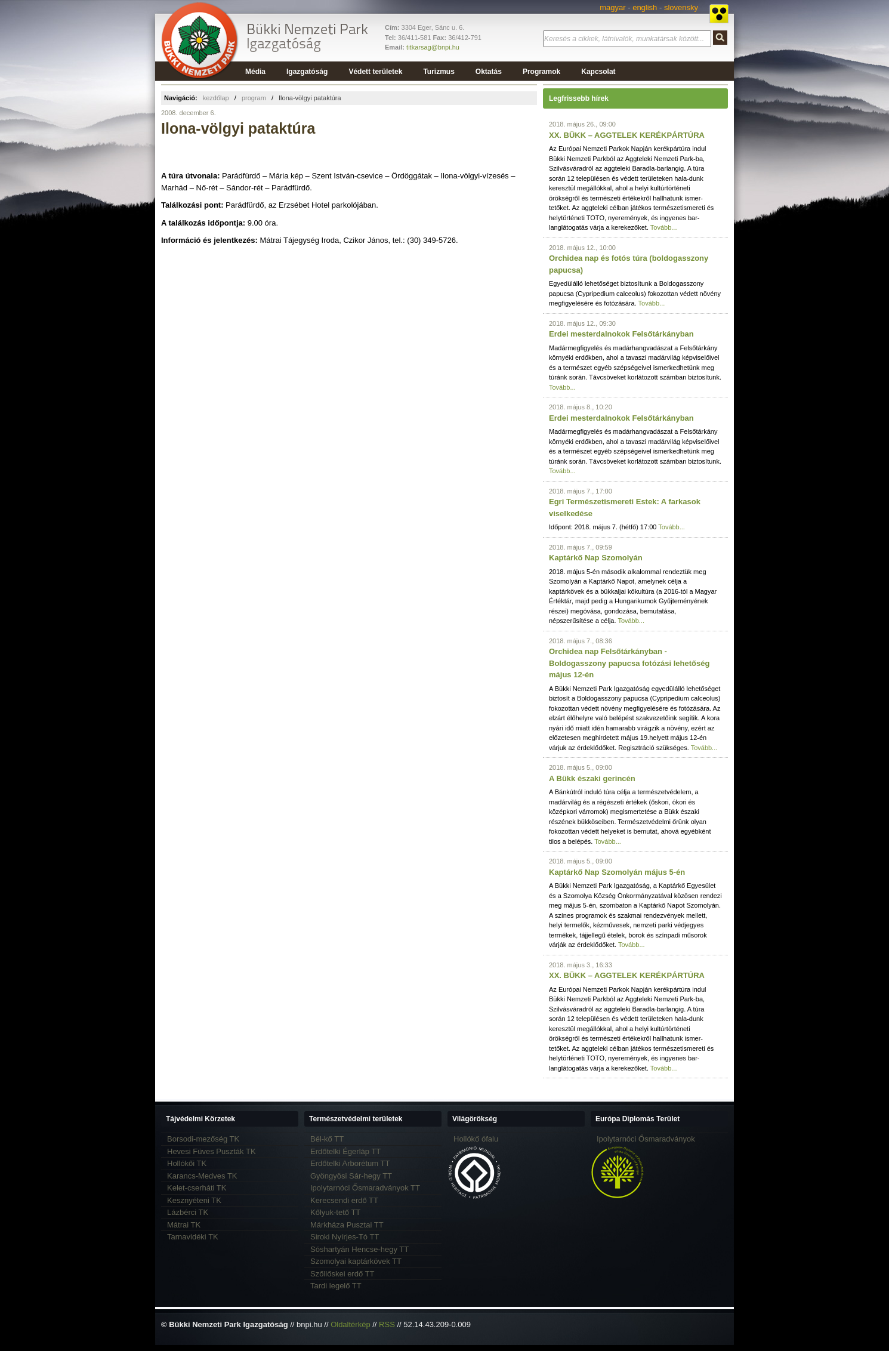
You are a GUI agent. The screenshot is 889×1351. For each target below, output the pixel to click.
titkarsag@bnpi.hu (432, 47)
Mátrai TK (183, 1224)
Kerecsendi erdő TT (344, 1200)
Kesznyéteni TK (194, 1200)
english (644, 7)
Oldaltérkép (350, 1324)
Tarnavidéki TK (192, 1236)
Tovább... (663, 227)
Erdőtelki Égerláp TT (345, 1151)
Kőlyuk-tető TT (335, 1212)
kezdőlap (216, 97)
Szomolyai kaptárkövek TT (356, 1261)
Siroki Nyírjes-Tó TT (344, 1236)
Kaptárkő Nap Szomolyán (596, 557)
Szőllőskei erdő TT (342, 1273)
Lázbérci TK (187, 1212)
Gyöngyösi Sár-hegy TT (351, 1175)
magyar (612, 7)
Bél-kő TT (327, 1138)
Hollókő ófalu (475, 1138)
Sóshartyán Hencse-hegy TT (359, 1249)
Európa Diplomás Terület (637, 1119)
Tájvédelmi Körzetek (200, 1119)
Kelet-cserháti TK (196, 1187)
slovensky (681, 7)
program (254, 97)
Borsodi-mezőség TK (203, 1138)
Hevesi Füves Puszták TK (211, 1151)
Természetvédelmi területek (356, 1119)
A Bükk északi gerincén (592, 778)
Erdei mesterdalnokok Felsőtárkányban (621, 333)
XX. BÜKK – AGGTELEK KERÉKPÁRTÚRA (627, 135)
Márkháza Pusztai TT (347, 1224)
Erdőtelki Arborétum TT (350, 1163)
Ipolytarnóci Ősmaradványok (646, 1138)
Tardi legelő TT (336, 1285)
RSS (387, 1324)
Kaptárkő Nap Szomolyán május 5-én (617, 872)
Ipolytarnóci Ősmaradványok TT (365, 1187)
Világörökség (474, 1119)
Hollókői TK (186, 1163)
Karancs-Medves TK (202, 1175)
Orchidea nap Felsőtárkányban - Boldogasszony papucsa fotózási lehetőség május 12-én (629, 663)
